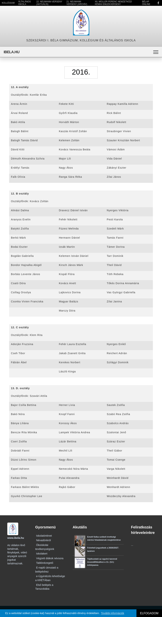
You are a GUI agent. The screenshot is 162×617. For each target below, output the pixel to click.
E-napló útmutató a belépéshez (46, 569)
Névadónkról (43, 540)
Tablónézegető (44, 562)
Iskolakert (41, 553)
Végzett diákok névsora (49, 558)
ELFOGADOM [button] (149, 613)
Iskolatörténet (44, 535)
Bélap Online (146, 2)
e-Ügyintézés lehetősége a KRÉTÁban (50, 578)
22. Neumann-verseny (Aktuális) (49, 2)
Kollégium (8, 3)
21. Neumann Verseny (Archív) (76, 2)
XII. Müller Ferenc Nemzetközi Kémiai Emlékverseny (113, 2)
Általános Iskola (24, 2)
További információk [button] (112, 613)
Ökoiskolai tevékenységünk (44, 547)
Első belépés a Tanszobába (44, 586)
